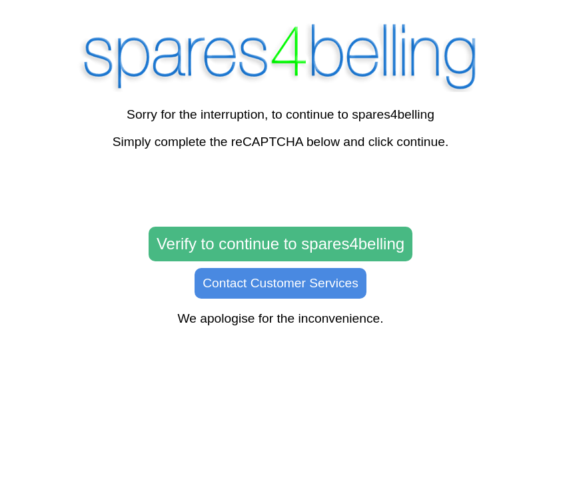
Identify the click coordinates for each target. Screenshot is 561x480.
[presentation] (280, 189)
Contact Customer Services (280, 283)
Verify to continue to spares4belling (280, 244)
